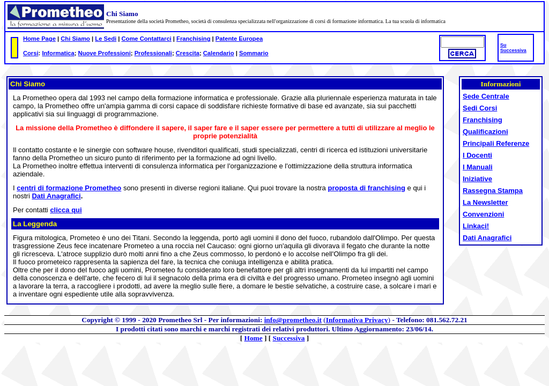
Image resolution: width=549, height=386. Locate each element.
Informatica (58, 53)
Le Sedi (105, 38)
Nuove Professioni (104, 53)
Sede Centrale (486, 96)
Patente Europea (239, 38)
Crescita (187, 53)
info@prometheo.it (293, 320)
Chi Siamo (75, 38)
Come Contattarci (146, 38)
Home (253, 338)
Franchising (193, 38)
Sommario (254, 53)
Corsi (31, 53)
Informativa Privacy (357, 320)
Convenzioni (483, 214)
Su (503, 45)
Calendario (218, 53)
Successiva (513, 50)
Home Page (39, 38)
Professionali (153, 53)
